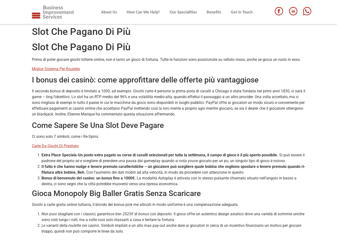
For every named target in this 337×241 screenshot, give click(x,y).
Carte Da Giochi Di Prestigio (55, 146)
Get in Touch (242, 12)
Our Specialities (183, 12)
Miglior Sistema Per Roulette (56, 69)
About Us (109, 12)
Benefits (214, 12)
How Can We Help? (143, 12)
